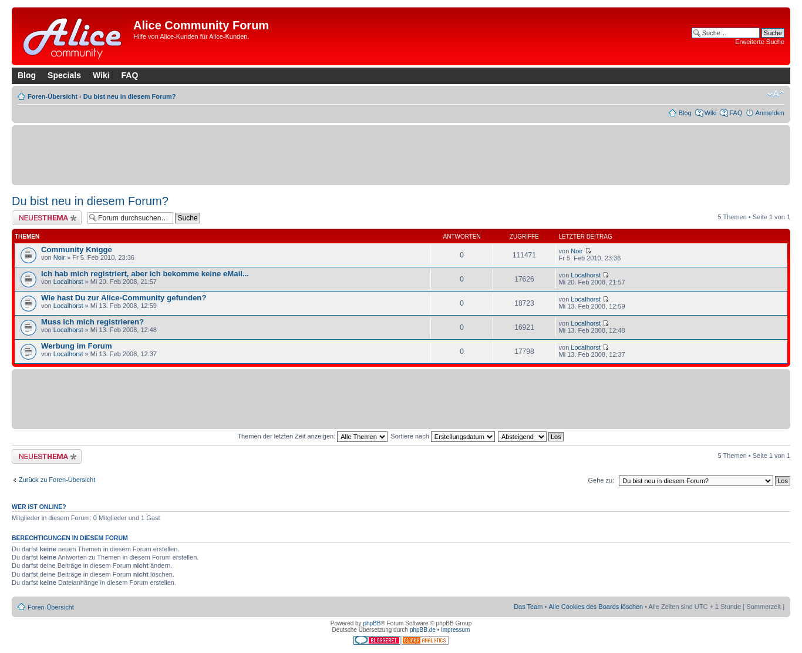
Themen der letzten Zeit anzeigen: (312, 436)
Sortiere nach (442, 436)
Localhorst (68, 281)
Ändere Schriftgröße (775, 94)
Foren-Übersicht (52, 96)
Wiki (101, 75)
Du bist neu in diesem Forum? (129, 96)
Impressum (455, 630)
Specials (64, 75)
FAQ (130, 75)
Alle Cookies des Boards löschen (595, 606)
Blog (27, 75)
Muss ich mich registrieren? (92, 321)
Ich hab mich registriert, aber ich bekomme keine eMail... (145, 273)
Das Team (528, 606)
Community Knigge (76, 249)
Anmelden (769, 112)
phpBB (371, 623)
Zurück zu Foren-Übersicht (57, 479)
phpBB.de (423, 630)
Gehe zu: (601, 480)
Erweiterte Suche (759, 41)
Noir (59, 257)
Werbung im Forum (76, 345)
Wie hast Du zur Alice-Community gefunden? (123, 297)
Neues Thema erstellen (47, 217)
